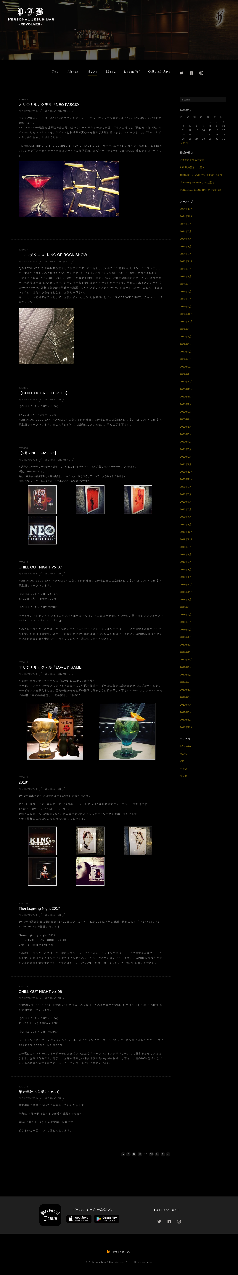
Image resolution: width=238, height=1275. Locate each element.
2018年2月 (186, 629)
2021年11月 (186, 389)
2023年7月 (186, 276)
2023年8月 (186, 269)
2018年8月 (186, 599)
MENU (66, 111)
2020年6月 (186, 509)
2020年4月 (186, 516)
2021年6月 (186, 426)
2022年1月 (186, 374)
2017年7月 (186, 682)
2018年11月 (186, 592)
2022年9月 (186, 329)
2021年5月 (186, 434)
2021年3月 (186, 449)
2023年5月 (186, 284)
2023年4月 (186, 291)
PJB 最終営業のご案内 (192, 167)
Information (52, 111)
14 (157, 1154)
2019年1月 (186, 577)
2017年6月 (186, 689)
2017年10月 (186, 659)
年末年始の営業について (39, 1092)
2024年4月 (186, 238)
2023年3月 (186, 299)
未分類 (183, 776)
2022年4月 (186, 351)
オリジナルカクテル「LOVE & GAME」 (52, 667)
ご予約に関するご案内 (192, 160)
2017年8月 (186, 674)
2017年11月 (186, 652)
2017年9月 (186, 667)
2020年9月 (186, 486)
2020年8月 (186, 494)
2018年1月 (186, 637)
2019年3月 (186, 569)
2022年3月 (186, 359)
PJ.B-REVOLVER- (28, 111)
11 (140, 1154)
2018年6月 (186, 607)
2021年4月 (186, 441)
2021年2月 (186, 456)
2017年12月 (186, 644)
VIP (182, 761)
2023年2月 (186, 306)
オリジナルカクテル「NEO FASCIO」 (51, 105)
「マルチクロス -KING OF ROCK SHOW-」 (55, 255)
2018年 (25, 782)
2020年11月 (186, 479)
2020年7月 (186, 501)
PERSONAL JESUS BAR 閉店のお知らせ (202, 189)
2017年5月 (186, 697)
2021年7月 (186, 419)
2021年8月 (186, 411)
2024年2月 (186, 254)
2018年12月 (186, 584)
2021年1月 (186, 464)
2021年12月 (186, 381)
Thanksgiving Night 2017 (39, 908)
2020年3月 (186, 524)
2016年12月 (186, 727)
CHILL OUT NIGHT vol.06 (40, 992)
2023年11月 (186, 261)
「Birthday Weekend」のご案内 (197, 182)
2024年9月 (186, 224)
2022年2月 (186, 366)
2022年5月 (186, 344)
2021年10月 (186, 396)
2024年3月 (186, 246)
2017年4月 (186, 704)
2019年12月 (186, 532)
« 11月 (184, 143)
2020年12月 (186, 471)
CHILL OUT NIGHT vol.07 (40, 567)
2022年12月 (186, 314)
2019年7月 (186, 554)
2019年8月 (186, 547)
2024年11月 (186, 208)
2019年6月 (186, 561)
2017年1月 (186, 719)
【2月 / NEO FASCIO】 (38, 453)
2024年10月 (186, 216)
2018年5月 (186, 614)
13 (151, 1154)
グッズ (66, 261)
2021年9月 (186, 404)
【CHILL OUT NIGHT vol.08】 (44, 393)
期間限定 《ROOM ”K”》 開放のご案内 (201, 174)
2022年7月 (186, 336)
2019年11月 (186, 539)
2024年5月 (186, 231)
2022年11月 (186, 321)
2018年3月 (186, 622)
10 (134, 1154)
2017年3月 (186, 712)
